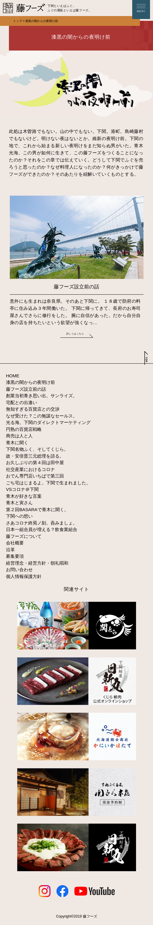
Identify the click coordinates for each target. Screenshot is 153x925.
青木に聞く (17, 442)
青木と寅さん (19, 502)
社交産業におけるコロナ (30, 469)
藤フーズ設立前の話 (26, 389)
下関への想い (19, 516)
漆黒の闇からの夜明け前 (30, 382)
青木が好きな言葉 (24, 496)
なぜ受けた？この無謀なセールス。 (41, 415)
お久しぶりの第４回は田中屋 (35, 462)
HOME (12, 375)
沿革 (10, 549)
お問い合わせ (19, 569)
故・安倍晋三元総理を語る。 (35, 455)
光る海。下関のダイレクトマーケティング (48, 422)
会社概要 (15, 542)
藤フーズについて (24, 536)
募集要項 (15, 556)
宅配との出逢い (21, 402)
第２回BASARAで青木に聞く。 (37, 509)
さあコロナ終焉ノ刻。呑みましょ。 (41, 522)
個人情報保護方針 (24, 576)
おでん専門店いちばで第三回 (35, 475)
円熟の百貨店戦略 (24, 429)
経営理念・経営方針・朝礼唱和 (37, 563)
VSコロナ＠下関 (22, 489)
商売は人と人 (19, 435)
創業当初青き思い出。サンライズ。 (41, 395)
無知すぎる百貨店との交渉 (32, 409)
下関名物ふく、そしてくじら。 (37, 449)
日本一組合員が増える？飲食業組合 (41, 529)
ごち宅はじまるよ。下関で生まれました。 (48, 482)
